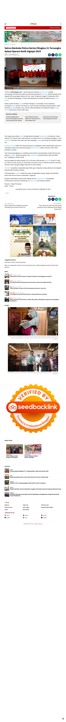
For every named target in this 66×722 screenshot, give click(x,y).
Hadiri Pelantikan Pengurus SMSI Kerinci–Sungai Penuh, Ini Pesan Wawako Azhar (32, 118)
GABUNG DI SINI (44, 189)
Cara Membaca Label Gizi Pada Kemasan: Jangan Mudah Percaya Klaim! (28, 294)
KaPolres (7, 168)
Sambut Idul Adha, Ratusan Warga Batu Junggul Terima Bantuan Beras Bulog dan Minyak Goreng (35, 489)
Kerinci (46, 92)
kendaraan (8, 140)
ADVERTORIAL (9, 454)
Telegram (44, 517)
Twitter (7, 515)
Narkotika (48, 160)
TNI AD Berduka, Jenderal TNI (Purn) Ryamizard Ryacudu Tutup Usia (28, 288)
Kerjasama (26, 509)
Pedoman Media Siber (47, 507)
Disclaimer (26, 507)
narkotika (44, 94)
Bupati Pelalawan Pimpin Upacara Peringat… (31, 456)
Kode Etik (25, 505)
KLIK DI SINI (32, 189)
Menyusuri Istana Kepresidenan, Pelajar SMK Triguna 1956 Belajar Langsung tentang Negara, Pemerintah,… (34, 300)
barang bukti (43, 136)
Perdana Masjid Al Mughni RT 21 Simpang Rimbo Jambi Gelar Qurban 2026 (29, 471)
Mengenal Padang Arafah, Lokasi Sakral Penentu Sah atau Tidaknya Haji (29, 477)
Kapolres (7, 145)
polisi (6, 98)
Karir (6, 509)
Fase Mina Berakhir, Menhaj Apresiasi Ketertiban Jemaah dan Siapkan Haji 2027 (31, 282)
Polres (41, 92)
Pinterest (26, 515)
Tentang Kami (45, 505)
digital (39, 140)
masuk (13, 262)
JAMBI (11, 469)
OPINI (11, 475)
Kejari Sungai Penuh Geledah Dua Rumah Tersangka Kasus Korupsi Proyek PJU (18, 205)
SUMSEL (12, 481)
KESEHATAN (12, 292)
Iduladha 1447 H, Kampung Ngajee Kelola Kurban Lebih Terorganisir (28, 483)
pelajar (13, 108)
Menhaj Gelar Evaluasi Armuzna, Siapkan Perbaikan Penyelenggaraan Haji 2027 (31, 276)
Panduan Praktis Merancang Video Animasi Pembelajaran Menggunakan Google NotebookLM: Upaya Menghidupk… (34, 495)
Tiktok (25, 517)
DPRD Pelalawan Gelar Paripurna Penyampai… (12, 456)
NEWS (6, 271)
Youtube (7, 517)
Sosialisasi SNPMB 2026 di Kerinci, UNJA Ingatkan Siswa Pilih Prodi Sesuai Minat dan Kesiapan (14, 118)
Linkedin (43, 515)
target (13, 106)
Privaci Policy (9, 507)
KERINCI (7, 92)
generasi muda (32, 180)
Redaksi (7, 505)
